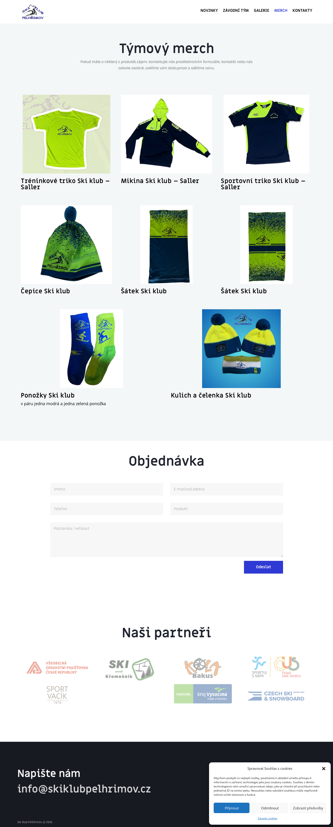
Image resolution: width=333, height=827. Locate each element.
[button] (323, 768)
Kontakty (302, 11)
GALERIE (261, 11)
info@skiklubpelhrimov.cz (84, 789)
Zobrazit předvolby (308, 808)
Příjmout (232, 808)
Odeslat (263, 567)
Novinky (209, 11)
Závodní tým (236, 11)
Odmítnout (270, 808)
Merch (280, 11)
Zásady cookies (268, 818)
